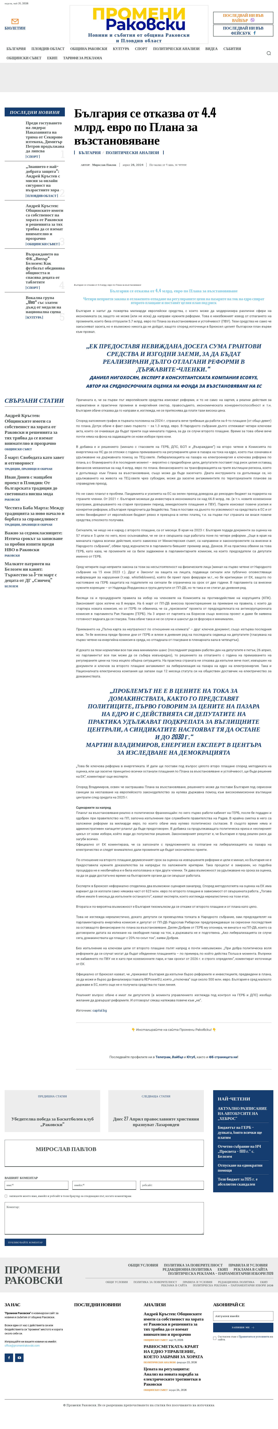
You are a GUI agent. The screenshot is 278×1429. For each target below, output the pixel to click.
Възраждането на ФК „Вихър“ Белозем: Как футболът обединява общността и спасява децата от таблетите (45, 267)
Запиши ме (243, 1327)
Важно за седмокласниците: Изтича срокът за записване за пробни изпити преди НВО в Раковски (34, 541)
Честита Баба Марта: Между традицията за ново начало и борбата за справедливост (34, 513)
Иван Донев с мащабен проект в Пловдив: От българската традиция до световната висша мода (31, 485)
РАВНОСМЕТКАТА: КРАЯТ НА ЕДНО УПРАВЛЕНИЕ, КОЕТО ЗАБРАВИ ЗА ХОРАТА (173, 1351)
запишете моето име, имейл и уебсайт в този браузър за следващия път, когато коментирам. (70, 1196)
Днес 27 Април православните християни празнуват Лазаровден (156, 1121)
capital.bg (99, 1010)
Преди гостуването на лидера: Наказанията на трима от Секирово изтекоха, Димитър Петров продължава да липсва (45, 136)
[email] (243, 1316)
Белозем (11, 586)
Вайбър (177, 1057)
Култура (34, 317)
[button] (268, 53)
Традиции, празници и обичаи (28, 469)
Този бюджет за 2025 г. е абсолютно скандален (238, 1181)
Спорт (32, 156)
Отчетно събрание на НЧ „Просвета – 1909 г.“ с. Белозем (239, 1151)
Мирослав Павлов (104, 165)
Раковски (12, 499)
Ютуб (191, 1057)
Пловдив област (42, 195)
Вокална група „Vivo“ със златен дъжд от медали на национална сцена (43, 304)
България (90, 152)
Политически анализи (132, 152)
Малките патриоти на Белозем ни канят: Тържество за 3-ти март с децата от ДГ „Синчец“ (31, 572)
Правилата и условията (254, 1336)
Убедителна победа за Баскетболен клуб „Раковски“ (52, 1121)
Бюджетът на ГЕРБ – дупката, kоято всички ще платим (240, 1132)
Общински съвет (42, 244)
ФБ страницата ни (223, 1057)
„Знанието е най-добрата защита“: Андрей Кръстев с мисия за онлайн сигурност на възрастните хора (43, 178)
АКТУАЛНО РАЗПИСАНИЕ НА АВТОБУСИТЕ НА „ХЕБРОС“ (242, 1113)
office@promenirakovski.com (22, 1345)
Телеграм (163, 1057)
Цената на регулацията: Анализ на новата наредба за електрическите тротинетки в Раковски (172, 1376)
